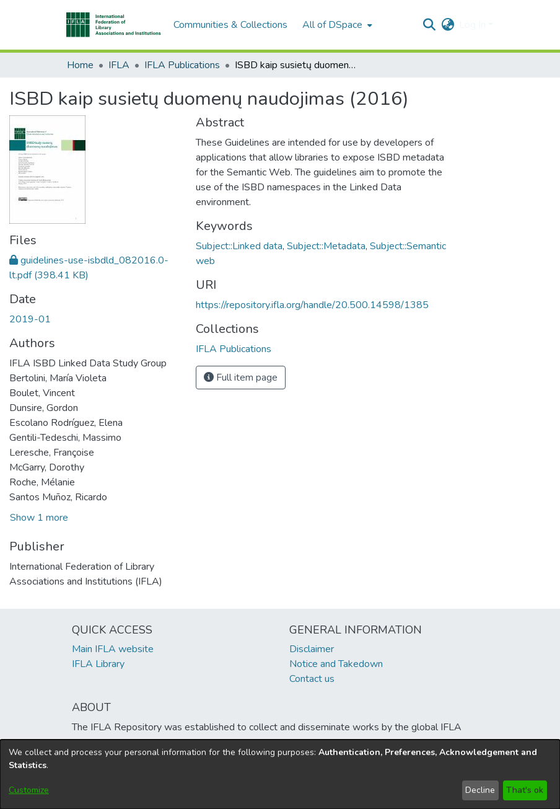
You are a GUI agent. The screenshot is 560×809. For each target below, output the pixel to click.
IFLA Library (98, 664)
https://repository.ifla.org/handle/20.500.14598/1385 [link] (312, 305)
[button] (113, 24)
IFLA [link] (118, 65)
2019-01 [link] (30, 319)
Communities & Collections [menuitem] (230, 25)
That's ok (524, 790)
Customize (29, 790)
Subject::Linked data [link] (239, 246)
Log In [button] (473, 25)
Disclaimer (311, 649)
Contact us (312, 679)
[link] (233, 349)
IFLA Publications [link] (182, 65)
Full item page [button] (241, 377)
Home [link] (80, 65)
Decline (480, 790)
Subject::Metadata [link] (326, 246)
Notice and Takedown (336, 664)
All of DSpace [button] (332, 25)
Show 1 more (39, 517)
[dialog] (280, 774)
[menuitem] (336, 25)
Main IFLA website (113, 649)
